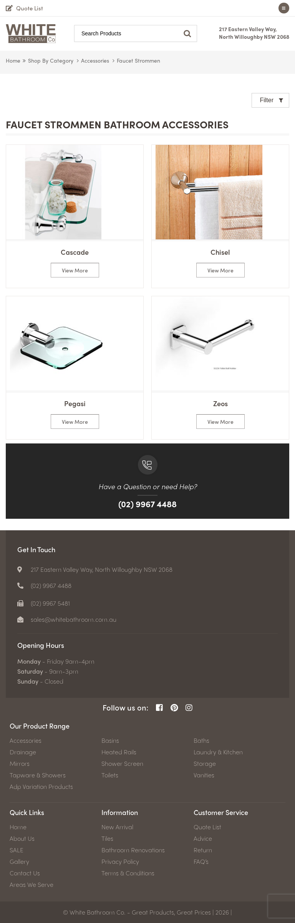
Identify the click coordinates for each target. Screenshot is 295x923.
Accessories (95, 60)
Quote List (207, 827)
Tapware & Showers (38, 775)
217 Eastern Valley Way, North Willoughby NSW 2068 (254, 32)
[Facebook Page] (159, 708)
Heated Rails (118, 752)
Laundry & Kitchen (218, 752)
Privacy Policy (120, 861)
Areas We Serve (31, 884)
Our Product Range (40, 725)
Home (13, 60)
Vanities (204, 775)
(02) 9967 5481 (50, 603)
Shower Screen (122, 763)
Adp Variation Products (41, 787)
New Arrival (117, 827)
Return (203, 850)
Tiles (107, 838)
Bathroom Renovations (133, 850)
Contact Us (25, 873)
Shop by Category (50, 60)
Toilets (109, 775)
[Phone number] (44, 585)
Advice (203, 838)
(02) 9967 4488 (147, 504)
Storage (205, 763)
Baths (201, 740)
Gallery (19, 861)
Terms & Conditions (127, 873)
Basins (110, 740)
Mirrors (20, 763)
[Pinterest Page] (174, 708)
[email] (66, 619)
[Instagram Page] (189, 708)
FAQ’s (201, 861)
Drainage (23, 752)
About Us (22, 838)
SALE (16, 850)
